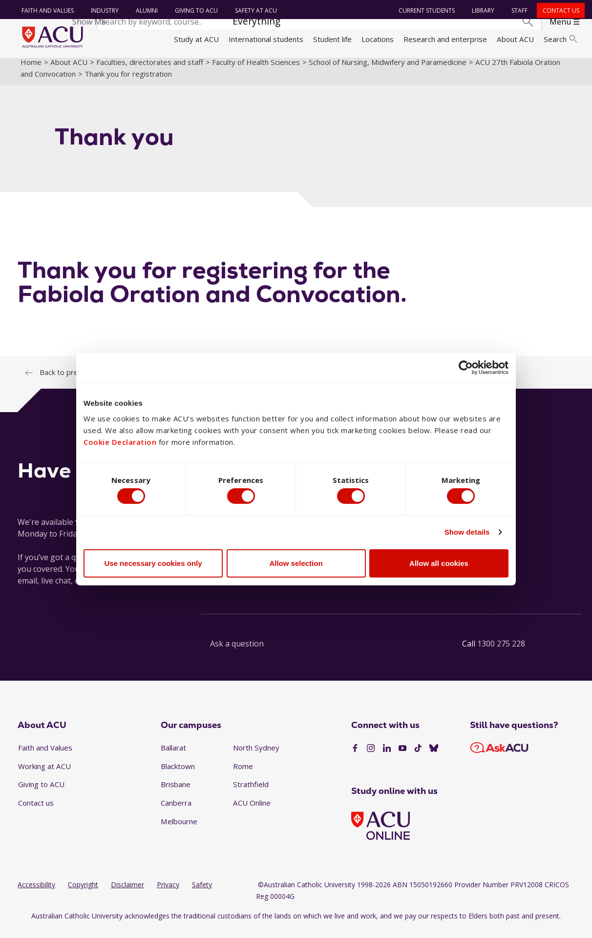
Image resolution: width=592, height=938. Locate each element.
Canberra (176, 811)
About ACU (515, 39)
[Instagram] (371, 756)
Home (31, 70)
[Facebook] (355, 756)
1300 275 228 (501, 651)
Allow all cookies (438, 565)
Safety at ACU (254, 10)
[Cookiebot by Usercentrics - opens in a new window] (465, 365)
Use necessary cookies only (153, 565)
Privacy (168, 892)
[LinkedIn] (387, 756)
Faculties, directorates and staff (149, 70)
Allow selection (295, 565)
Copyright (83, 892)
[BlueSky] (433, 756)
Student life (332, 39)
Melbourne (179, 829)
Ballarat (173, 756)
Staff (518, 10)
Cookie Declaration (120, 440)
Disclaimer (127, 892)
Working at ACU (44, 774)
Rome (243, 774)
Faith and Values (46, 10)
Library (481, 10)
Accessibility (36, 892)
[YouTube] (402, 756)
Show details (467, 533)
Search (560, 39)
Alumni (145, 10)
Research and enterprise (445, 39)
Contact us (559, 10)
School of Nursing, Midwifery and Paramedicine (387, 70)
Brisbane (175, 792)
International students (266, 39)
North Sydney (256, 756)
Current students (425, 10)
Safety (202, 892)
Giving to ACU (194, 10)
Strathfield (251, 792)
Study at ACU (196, 39)
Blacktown (178, 774)
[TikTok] (418, 756)
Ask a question (237, 651)
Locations (377, 39)
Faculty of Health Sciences (256, 70)
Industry (103, 10)
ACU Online (252, 811)
